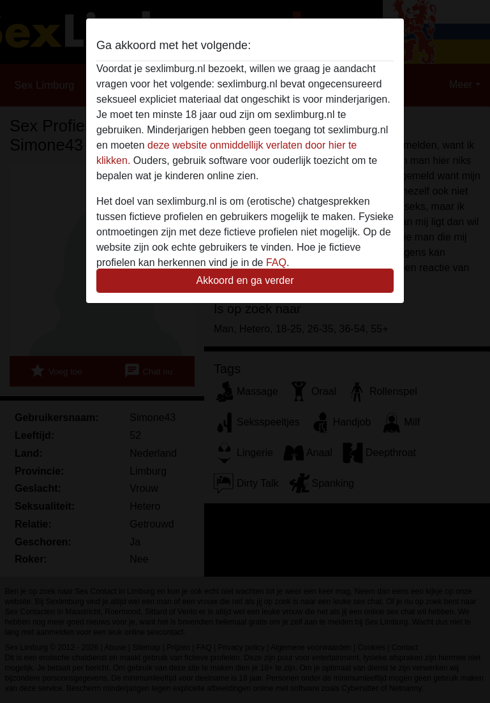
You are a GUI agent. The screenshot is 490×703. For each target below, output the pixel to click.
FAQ (276, 262)
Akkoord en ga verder (245, 280)
